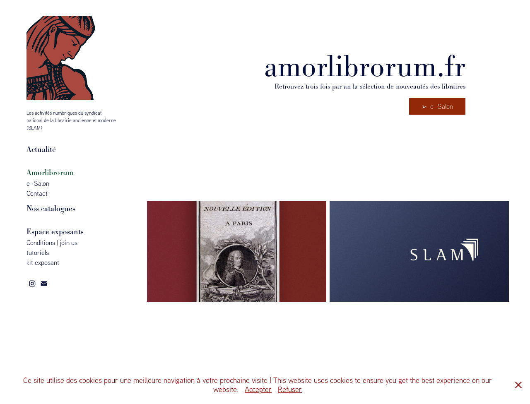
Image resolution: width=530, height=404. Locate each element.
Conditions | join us (51, 242)
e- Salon (37, 183)
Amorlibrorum (50, 172)
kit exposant (42, 262)
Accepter (258, 389)
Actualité (41, 149)
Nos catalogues (50, 208)
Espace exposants (55, 231)
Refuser (290, 389)
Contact (37, 193)
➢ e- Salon (437, 106)
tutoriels (37, 252)
